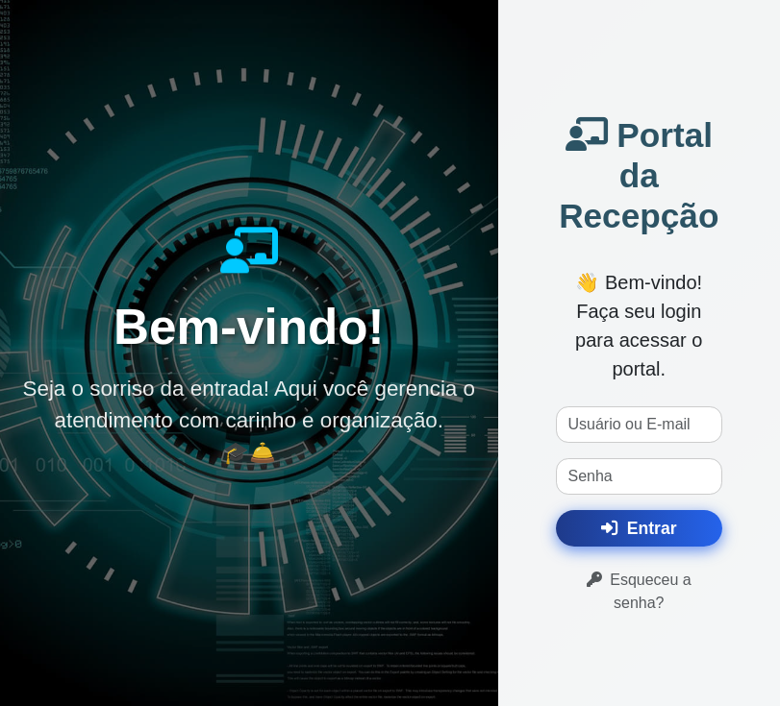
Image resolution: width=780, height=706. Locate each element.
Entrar (639, 528)
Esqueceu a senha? (639, 591)
